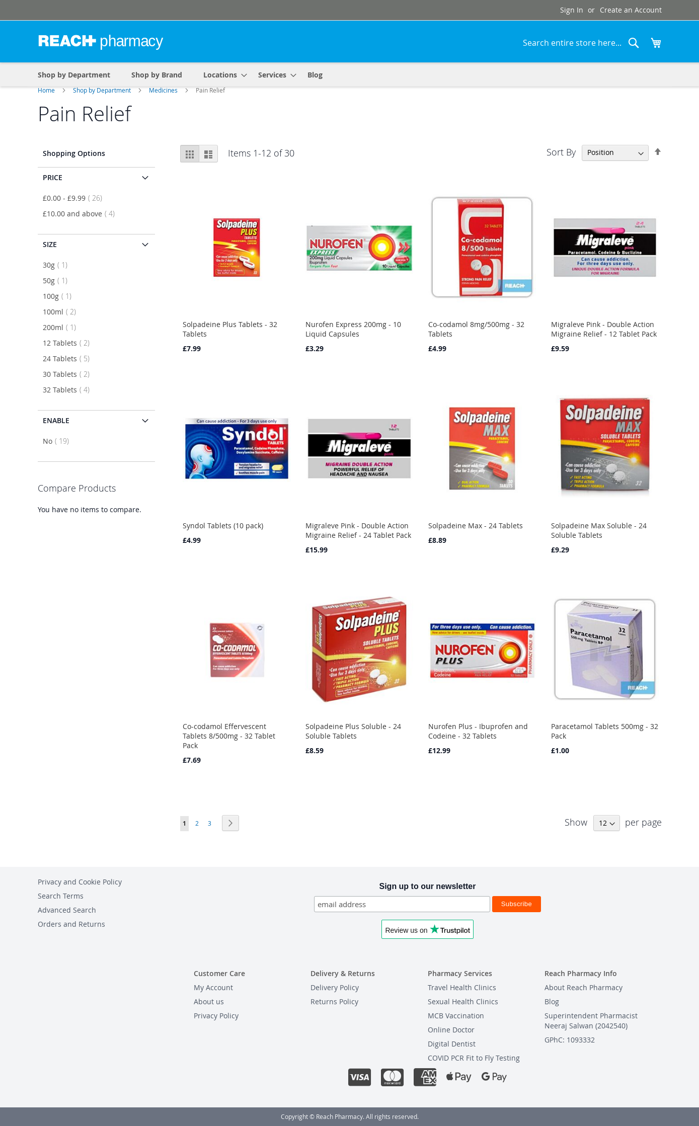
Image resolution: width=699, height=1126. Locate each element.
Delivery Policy (334, 987)
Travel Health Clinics (462, 987)
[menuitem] (222, 74)
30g (58, 265)
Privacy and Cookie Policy (80, 882)
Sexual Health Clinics (463, 1001)
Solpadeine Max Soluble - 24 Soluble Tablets (599, 530)
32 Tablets (69, 389)
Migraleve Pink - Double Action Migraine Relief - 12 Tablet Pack (604, 329)
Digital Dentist (452, 1044)
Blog (552, 1001)
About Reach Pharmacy (584, 987)
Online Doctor (451, 1029)
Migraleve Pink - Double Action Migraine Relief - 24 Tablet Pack (358, 530)
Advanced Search (67, 910)
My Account (213, 987)
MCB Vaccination (456, 1015)
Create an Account (631, 10)
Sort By (561, 151)
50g (58, 280)
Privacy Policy (216, 1015)
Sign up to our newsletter (427, 886)
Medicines (164, 90)
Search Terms (61, 896)
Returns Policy (334, 1001)
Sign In (571, 10)
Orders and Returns (71, 924)
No (59, 441)
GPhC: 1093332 (570, 1039)
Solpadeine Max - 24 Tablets (475, 525)
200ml (62, 327)
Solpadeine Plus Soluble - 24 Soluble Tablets (353, 731)
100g (60, 296)
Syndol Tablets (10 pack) (223, 525)
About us (209, 1001)
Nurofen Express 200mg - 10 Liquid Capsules (353, 329)
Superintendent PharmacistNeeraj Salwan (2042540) (591, 1020)
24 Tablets (69, 358)
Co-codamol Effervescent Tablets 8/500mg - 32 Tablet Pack (229, 735)
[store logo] (101, 41)
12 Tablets (69, 343)
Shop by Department (102, 90)
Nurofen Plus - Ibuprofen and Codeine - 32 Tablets (478, 731)
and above (82, 213)
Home (47, 90)
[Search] (633, 43)
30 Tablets (69, 374)
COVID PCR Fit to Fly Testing (474, 1058)
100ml (62, 311)
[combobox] (581, 43)
